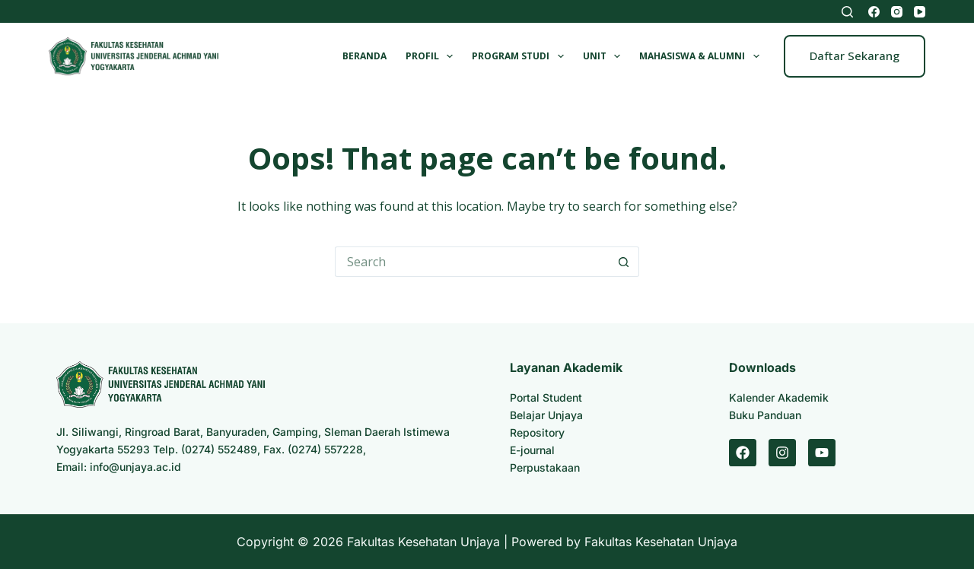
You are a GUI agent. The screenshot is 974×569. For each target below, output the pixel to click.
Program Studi (520, 56)
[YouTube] (919, 11)
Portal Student (546, 397)
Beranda (364, 55)
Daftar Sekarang (854, 55)
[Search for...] (472, 261)
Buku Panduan (765, 414)
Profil (432, 56)
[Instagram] (896, 11)
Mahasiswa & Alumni (702, 56)
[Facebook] (874, 11)
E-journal (532, 449)
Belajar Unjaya (546, 414)
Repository (537, 432)
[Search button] (624, 261)
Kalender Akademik (779, 397)
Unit (604, 56)
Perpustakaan (545, 467)
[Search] (847, 11)
